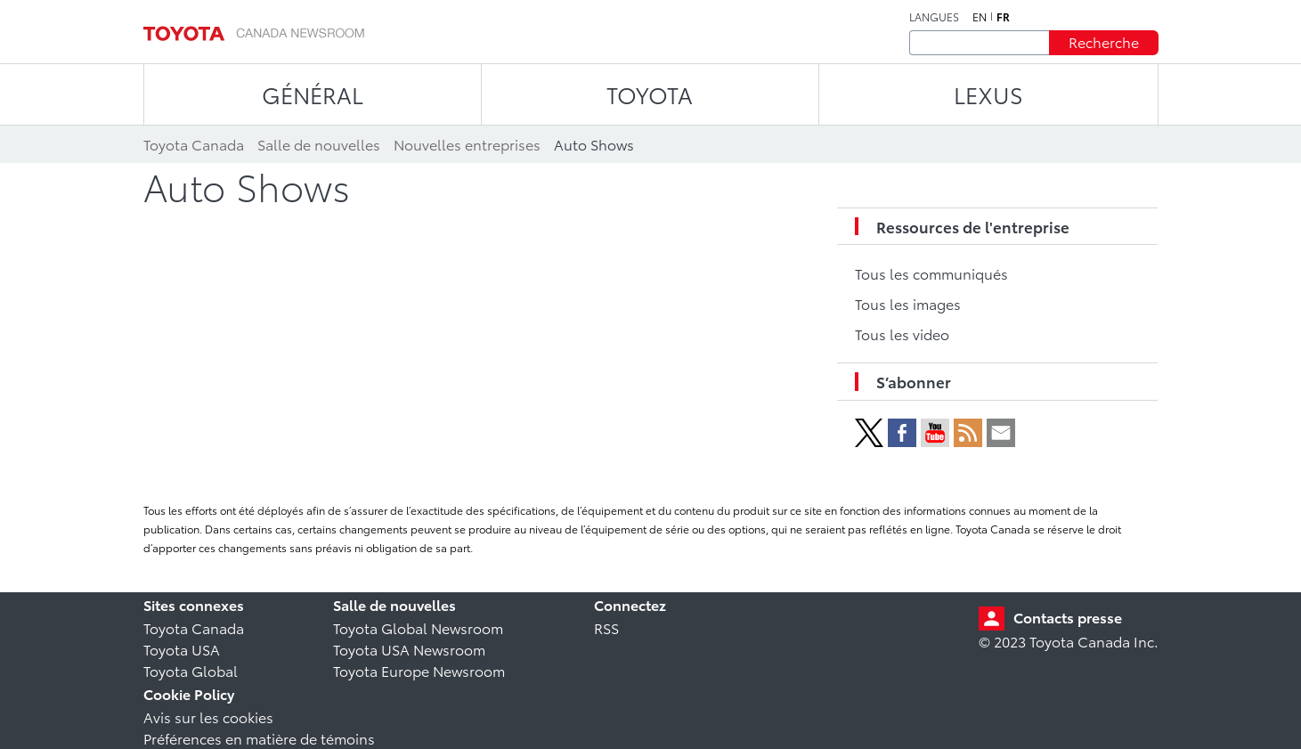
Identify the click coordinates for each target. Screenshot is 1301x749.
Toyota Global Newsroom (418, 627)
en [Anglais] (979, 16)
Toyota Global (190, 670)
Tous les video (902, 333)
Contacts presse (1067, 617)
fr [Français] (1003, 16)
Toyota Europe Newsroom (419, 670)
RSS (606, 627)
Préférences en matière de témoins (259, 738)
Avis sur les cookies (208, 716)
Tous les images (908, 303)
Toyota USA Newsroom (409, 649)
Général (312, 94)
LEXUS (988, 94)
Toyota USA (181, 649)
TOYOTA (649, 94)
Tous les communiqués (931, 273)
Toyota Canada (193, 627)
